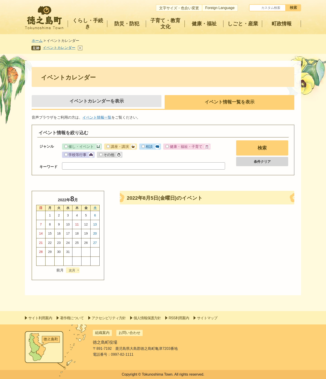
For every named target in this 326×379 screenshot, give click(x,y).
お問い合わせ (129, 333)
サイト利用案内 (40, 318)
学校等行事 (77, 155)
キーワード (48, 167)
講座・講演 (120, 147)
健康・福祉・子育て (186, 147)
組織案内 (102, 333)
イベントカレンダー (59, 48)
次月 (72, 270)
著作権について (72, 318)
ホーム (37, 41)
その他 (108, 155)
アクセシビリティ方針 (109, 318)
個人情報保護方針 (147, 318)
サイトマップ (207, 318)
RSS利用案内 (179, 318)
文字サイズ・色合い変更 (179, 8)
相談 (149, 147)
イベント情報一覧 (96, 117)
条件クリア (262, 161)
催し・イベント (81, 147)
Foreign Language (220, 8)
